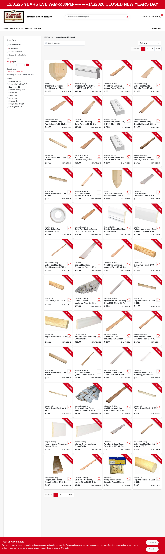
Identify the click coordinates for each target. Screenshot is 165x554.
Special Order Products (17, 55)
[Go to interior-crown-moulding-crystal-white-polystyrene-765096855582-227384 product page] (117, 221)
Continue (152, 543)
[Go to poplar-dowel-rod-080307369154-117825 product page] (147, 292)
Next (158, 49)
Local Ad (37, 28)
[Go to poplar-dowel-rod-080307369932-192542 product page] (58, 328)
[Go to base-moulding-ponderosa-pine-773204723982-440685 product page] (147, 185)
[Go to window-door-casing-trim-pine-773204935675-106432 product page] (117, 436)
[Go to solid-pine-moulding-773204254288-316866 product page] (147, 436)
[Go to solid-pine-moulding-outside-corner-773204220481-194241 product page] (147, 113)
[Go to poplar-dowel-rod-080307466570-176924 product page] (147, 400)
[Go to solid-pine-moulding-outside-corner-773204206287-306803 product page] (58, 257)
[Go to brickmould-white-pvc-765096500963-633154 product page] (87, 77)
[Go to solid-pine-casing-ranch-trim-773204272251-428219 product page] (87, 221)
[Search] (127, 17)
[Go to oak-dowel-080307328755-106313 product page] (58, 292)
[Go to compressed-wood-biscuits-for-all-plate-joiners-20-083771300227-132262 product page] (117, 471)
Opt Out (152, 549)
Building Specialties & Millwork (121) (21, 75)
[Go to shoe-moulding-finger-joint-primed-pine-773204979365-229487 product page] (87, 400)
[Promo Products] (7, 45)
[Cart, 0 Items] (160, 17)
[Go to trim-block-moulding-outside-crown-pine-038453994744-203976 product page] (58, 77)
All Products (13, 48)
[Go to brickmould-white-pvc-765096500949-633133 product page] (117, 149)
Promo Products (15, 44)
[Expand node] (7, 74)
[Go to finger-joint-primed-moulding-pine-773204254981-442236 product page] (58, 471)
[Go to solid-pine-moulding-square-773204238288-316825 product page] (147, 149)
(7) (14, 98)
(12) (14, 87)
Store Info (156, 28)
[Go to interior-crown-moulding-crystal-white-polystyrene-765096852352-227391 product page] (58, 436)
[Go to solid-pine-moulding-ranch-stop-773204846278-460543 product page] (117, 400)
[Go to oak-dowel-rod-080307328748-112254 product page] (147, 257)
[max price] (20, 65)
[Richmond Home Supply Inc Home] (14, 16)
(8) (13, 95)
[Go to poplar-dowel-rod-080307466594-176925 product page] (58, 185)
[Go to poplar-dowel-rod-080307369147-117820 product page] (58, 364)
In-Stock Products (15, 51)
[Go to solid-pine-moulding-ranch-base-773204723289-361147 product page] (58, 113)
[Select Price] (27, 65)
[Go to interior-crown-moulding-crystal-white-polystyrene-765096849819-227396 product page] (87, 436)
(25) (18, 84)
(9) (13, 93)
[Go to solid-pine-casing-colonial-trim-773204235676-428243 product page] (87, 149)
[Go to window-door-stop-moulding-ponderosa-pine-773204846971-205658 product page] (147, 364)
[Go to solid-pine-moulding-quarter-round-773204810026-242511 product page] (87, 364)
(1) (15, 107)
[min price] (11, 65)
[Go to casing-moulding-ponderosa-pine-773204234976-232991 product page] (87, 257)
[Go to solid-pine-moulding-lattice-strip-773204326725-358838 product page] (87, 471)
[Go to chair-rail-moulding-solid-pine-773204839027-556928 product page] (87, 113)
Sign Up (154, 17)
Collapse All (10, 71)
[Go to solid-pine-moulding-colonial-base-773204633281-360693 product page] (147, 77)
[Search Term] (97, 16)
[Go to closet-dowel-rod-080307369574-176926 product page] (58, 149)
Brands (28, 28)
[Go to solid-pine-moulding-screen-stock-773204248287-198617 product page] (117, 77)
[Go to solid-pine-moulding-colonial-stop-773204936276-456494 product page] (117, 257)
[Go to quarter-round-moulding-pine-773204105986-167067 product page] (117, 292)
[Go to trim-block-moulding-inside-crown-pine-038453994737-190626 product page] (117, 185)
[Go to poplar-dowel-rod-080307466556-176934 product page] (58, 400)
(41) (15, 81)
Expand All (19, 71)
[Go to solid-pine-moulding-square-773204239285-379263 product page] (87, 185)
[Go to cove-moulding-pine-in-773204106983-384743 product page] (117, 364)
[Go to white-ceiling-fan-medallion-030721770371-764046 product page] (58, 221)
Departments (16, 28)
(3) (13, 101)
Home (6, 28)
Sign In (145, 17)
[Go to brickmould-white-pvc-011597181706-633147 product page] (117, 113)
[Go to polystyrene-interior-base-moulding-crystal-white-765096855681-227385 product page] (147, 221)
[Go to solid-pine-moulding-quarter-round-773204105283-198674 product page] (147, 328)
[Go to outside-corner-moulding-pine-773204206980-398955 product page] (87, 292)
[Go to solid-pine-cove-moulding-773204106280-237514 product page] (117, 328)
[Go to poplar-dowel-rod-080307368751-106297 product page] (147, 471)
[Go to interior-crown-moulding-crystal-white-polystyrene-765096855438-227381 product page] (87, 328)
